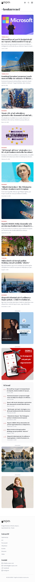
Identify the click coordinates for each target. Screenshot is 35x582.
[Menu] (32, 2)
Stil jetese (4, 546)
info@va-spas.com (7, 563)
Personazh (4, 543)
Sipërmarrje (4, 537)
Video (3, 554)
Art (2, 540)
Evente (3, 549)
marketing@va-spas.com (9, 566)
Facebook (5, 568)
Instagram (5, 570)
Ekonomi (3, 551)
